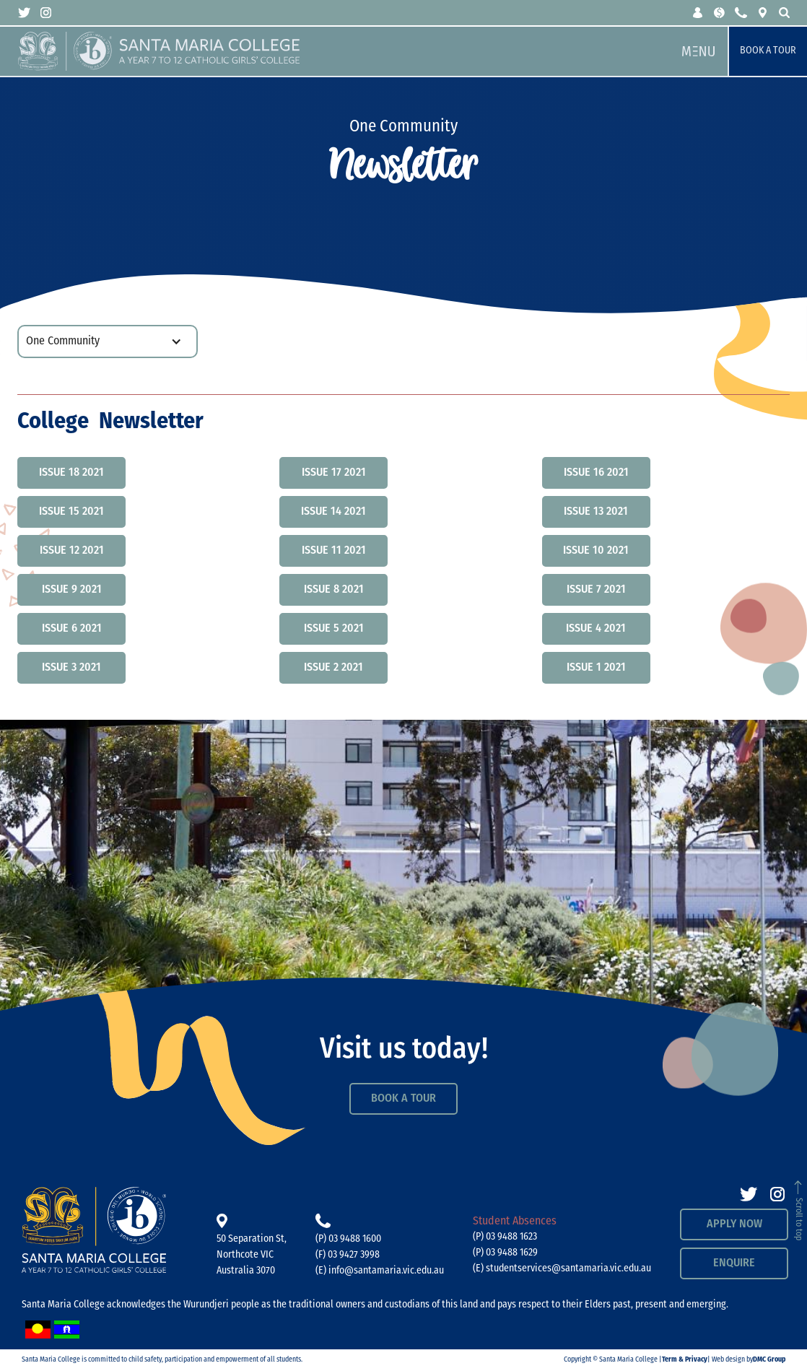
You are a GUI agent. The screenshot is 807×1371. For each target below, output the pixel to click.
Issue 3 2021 (71, 668)
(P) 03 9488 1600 (348, 1239)
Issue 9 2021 (72, 590)
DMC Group (769, 1360)
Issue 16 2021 (596, 473)
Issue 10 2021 (596, 551)
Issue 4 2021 (596, 629)
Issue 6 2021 (72, 629)
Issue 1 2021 (596, 668)
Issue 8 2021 (334, 590)
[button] (699, 12)
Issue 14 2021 (333, 512)
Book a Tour (768, 50)
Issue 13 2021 (596, 512)
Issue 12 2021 (72, 551)
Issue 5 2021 (334, 629)
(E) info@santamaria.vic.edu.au (379, 1271)
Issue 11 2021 (334, 551)
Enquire (734, 1263)
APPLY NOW (734, 1224)
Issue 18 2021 (71, 473)
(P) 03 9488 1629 (505, 1253)
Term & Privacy (684, 1360)
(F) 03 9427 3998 (347, 1255)
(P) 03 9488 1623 (505, 1237)
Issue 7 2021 (596, 590)
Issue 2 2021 (333, 668)
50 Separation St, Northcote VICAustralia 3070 (252, 1255)
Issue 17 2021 (334, 473)
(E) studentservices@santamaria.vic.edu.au (562, 1268)
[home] (343, 51)
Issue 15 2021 (71, 512)
